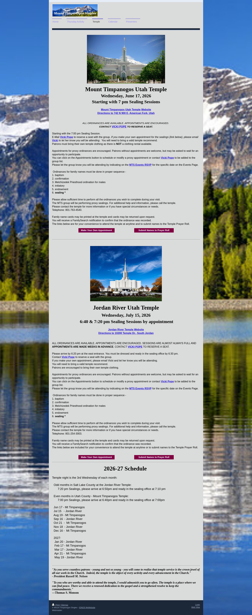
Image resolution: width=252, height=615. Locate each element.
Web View (195, 607)
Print (56, 605)
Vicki (55, 140)
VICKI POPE (119, 126)
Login (197, 605)
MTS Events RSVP (140, 164)
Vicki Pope (66, 137)
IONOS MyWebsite (87, 607)
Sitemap (64, 605)
